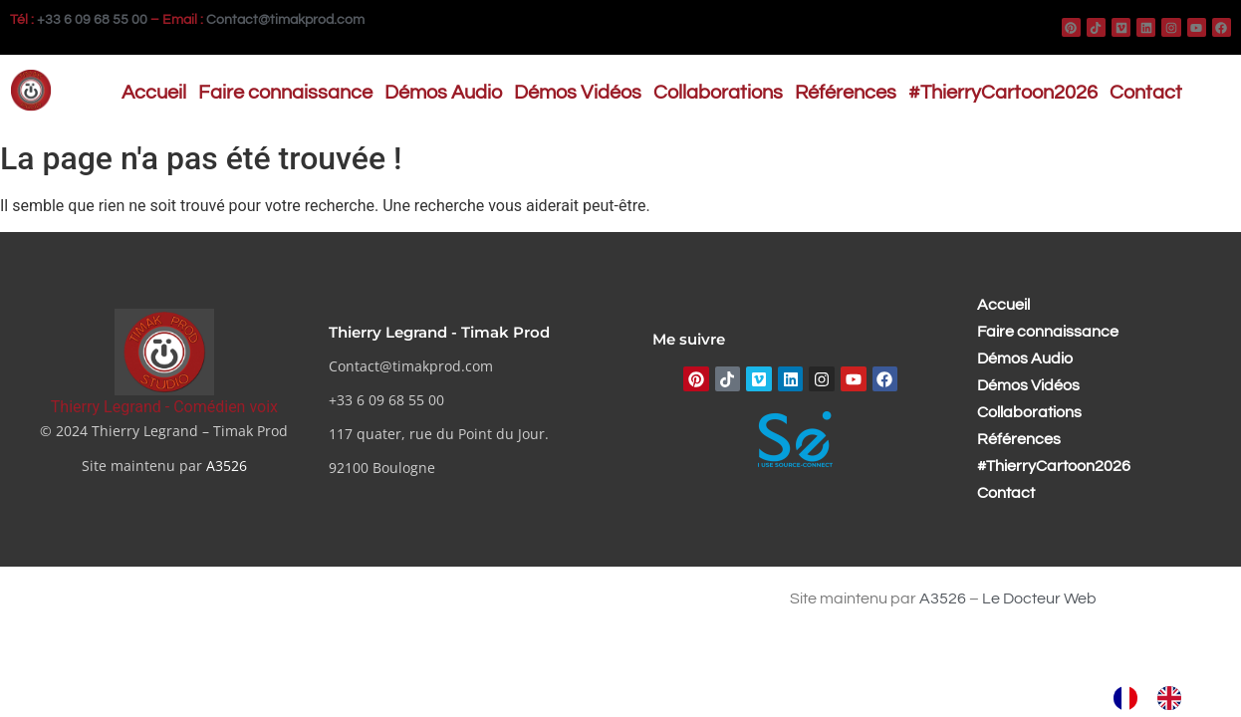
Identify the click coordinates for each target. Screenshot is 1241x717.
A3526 (226, 465)
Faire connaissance (285, 93)
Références (845, 93)
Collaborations (718, 93)
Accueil (154, 93)
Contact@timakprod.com (285, 20)
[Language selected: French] (1157, 698)
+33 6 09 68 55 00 (92, 20)
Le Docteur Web (1039, 598)
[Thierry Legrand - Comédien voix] (164, 352)
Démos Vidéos (577, 93)
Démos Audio (443, 93)
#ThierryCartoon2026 (1003, 93)
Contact (1146, 93)
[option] (1174, 698)
